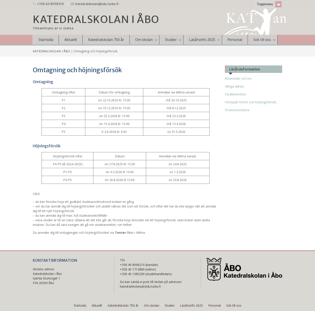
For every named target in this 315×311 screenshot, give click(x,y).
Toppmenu (265, 4)
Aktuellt (70, 39)
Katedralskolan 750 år (106, 39)
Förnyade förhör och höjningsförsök (250, 102)
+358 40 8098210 (50, 4)
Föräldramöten (235, 94)
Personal (235, 39)
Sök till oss (262, 39)
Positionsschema (237, 110)
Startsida (45, 39)
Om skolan (144, 39)
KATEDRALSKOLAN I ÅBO (96, 19)
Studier (171, 39)
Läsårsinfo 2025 (202, 39)
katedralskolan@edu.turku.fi (97, 4)
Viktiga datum (234, 86)
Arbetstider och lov (238, 78)
